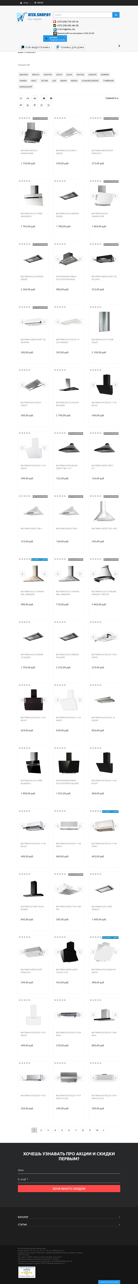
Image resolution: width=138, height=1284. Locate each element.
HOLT (34, 101)
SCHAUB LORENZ (90, 101)
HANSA (23, 101)
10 (97, 1150)
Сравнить (111, 119)
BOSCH (35, 95)
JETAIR (44, 101)
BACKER (24, 95)
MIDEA (74, 101)
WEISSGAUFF (26, 107)
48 (34, 119)
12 (20, 119)
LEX (54, 101)
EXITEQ (80, 95)
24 (27, 119)
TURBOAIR (108, 101)
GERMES (105, 95)
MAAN (63, 101)
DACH (59, 95)
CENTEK (48, 95)
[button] (22, 153)
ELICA (69, 95)
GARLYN (92, 95)
